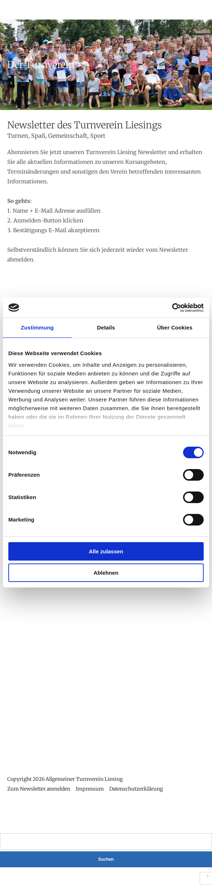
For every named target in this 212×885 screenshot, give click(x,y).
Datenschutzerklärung (136, 789)
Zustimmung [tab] (37, 327)
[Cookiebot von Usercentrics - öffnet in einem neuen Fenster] (172, 307)
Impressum (90, 789)
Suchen (106, 859)
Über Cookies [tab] (174, 327)
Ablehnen (106, 573)
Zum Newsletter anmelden (38, 789)
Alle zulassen (106, 551)
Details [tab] (106, 327)
